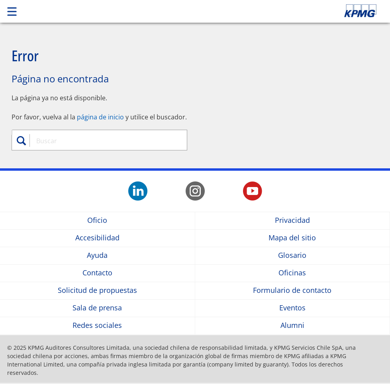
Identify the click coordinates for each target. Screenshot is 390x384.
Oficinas (292, 273)
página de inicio (100, 117)
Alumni (292, 325)
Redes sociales (97, 325)
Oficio (97, 220)
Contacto (97, 273)
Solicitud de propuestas (97, 290)
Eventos (292, 308)
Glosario (292, 255)
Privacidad (292, 220)
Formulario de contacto (292, 290)
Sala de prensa (97, 308)
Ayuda (97, 255)
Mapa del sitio (292, 238)
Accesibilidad (97, 238)
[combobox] (104, 141)
